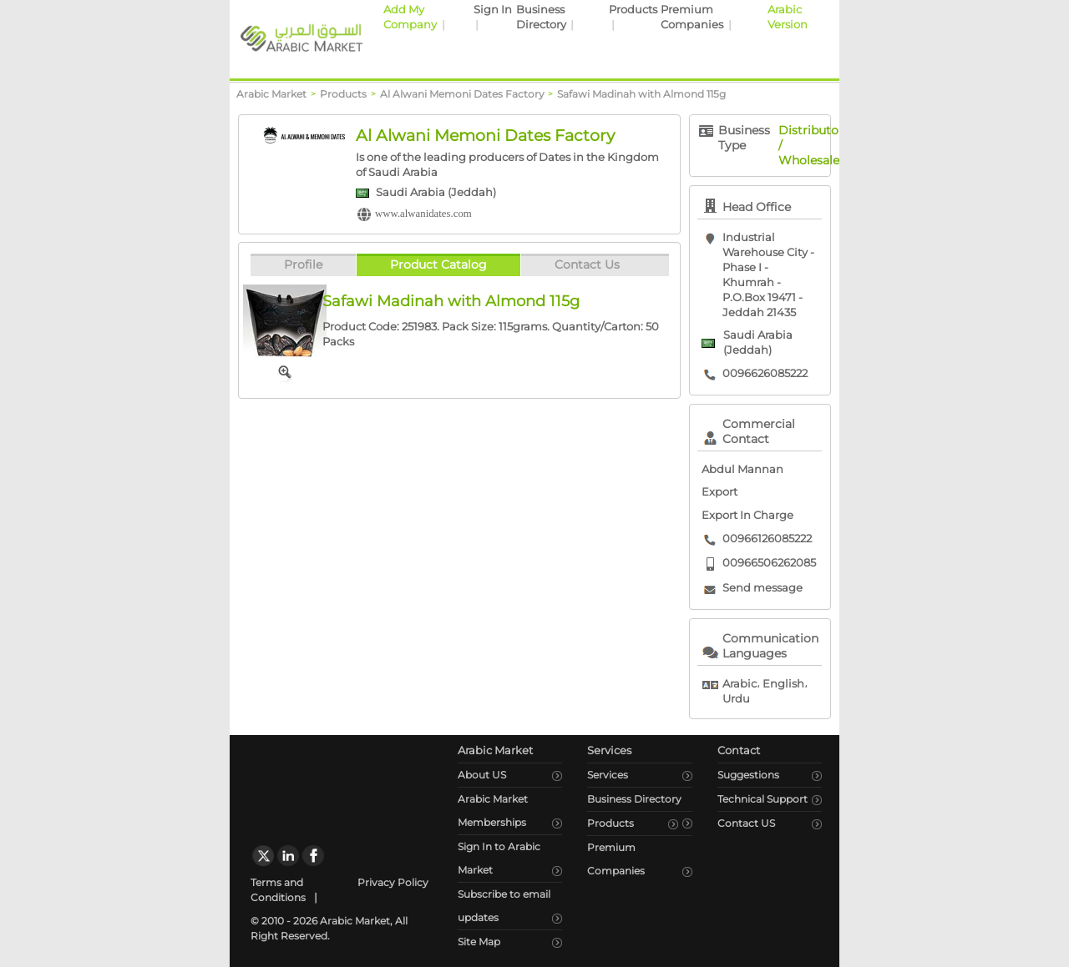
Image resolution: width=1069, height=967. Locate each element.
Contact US (746, 823)
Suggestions (748, 774)
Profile (303, 264)
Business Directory (634, 799)
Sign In (493, 9)
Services (607, 774)
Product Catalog (438, 264)
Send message (762, 588)
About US (482, 774)
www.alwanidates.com (423, 213)
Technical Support (762, 799)
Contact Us (587, 264)
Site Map (479, 941)
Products (633, 9)
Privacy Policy (392, 882)
